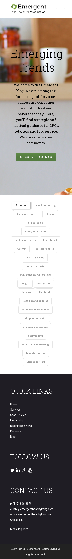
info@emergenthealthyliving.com (33, 509)
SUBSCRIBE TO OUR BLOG (36, 157)
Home (13, 404)
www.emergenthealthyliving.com (33, 514)
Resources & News (21, 425)
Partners (15, 431)
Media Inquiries (19, 529)
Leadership (17, 420)
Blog (13, 436)
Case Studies (18, 414)
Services (15, 409)
